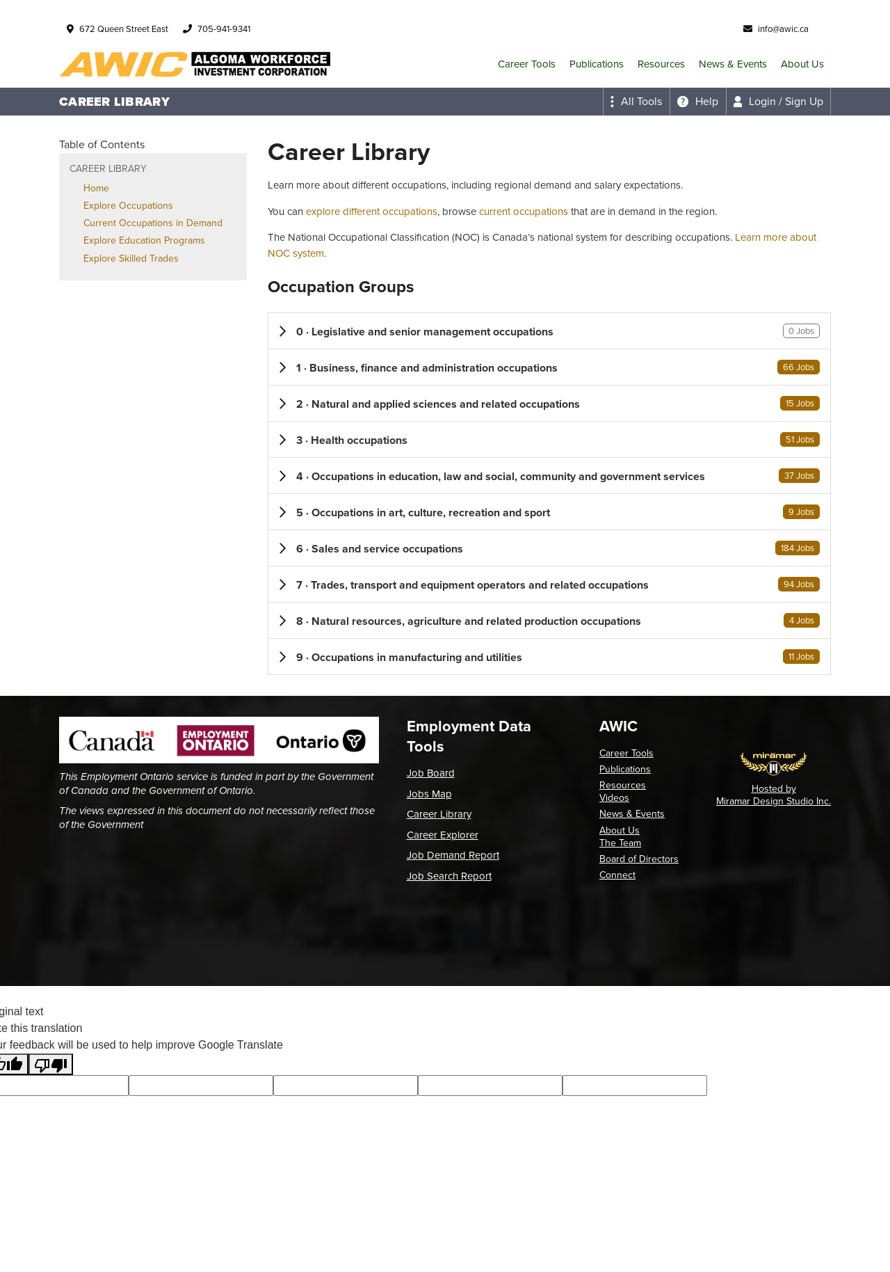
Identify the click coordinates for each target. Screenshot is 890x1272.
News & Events (733, 64)
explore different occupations (371, 211)
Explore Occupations (128, 205)
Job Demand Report (453, 855)
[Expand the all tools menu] (636, 102)
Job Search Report (449, 876)
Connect (617, 875)
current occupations (523, 211)
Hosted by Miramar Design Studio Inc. (773, 795)
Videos (614, 797)
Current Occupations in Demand (152, 223)
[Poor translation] (51, 1064)
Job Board (431, 773)
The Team (620, 843)
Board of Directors (639, 859)
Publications (596, 64)
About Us (802, 64)
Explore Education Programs (144, 240)
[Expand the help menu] (698, 102)
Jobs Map (429, 794)
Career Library (439, 814)
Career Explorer (442, 835)
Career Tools (527, 64)
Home (96, 188)
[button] (549, 331)
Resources (661, 64)
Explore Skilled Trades (131, 258)
